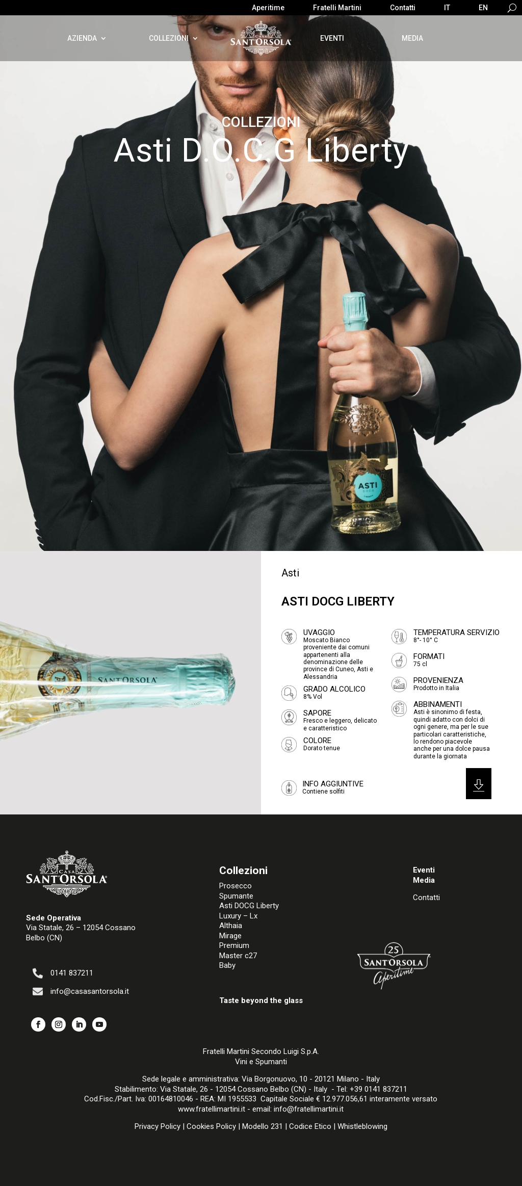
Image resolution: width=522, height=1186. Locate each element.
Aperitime (268, 8)
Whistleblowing (362, 1126)
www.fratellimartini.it (211, 1109)
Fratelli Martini (337, 8)
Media (412, 38)
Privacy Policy (157, 1126)
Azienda (82, 38)
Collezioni (169, 38)
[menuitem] (447, 9)
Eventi (332, 38)
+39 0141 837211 (378, 1089)
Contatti (402, 8)
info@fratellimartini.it (309, 1109)
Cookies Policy (211, 1126)
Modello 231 (262, 1126)
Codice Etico (310, 1126)
